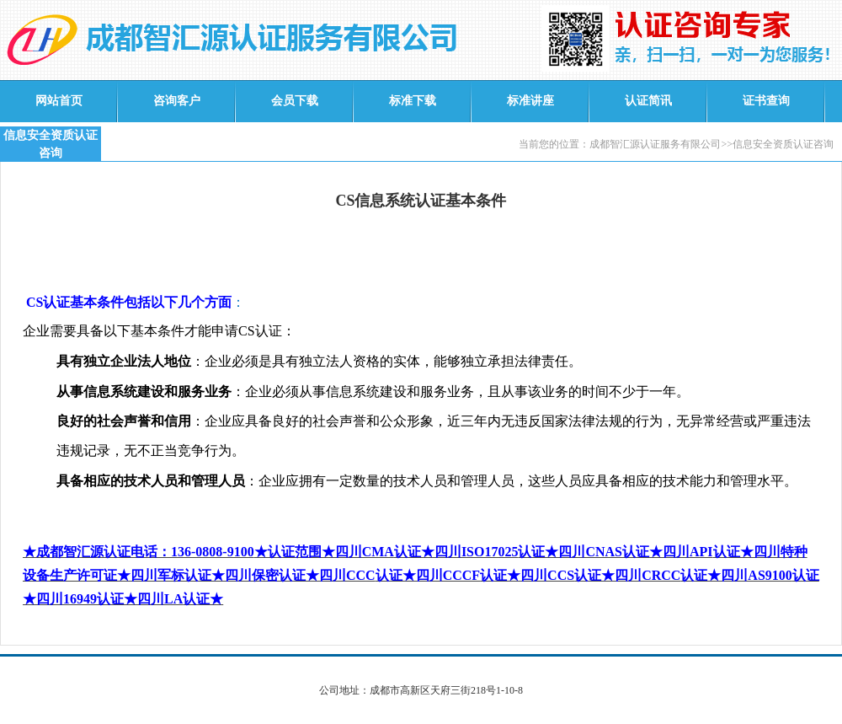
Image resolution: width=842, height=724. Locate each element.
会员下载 (294, 100)
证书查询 (766, 100)
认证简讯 (648, 100)
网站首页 (59, 100)
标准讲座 (530, 100)
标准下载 (412, 100)
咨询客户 (176, 100)
